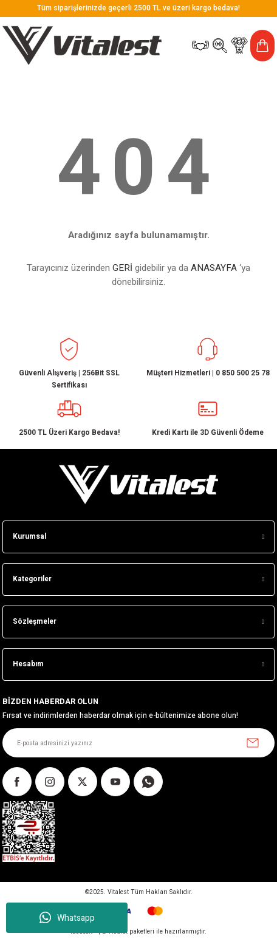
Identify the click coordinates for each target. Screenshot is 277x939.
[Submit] (253, 742)
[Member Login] (239, 45)
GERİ (122, 268)
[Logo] (88, 45)
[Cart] (262, 45)
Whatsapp (67, 917)
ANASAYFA (214, 268)
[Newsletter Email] (138, 742)
